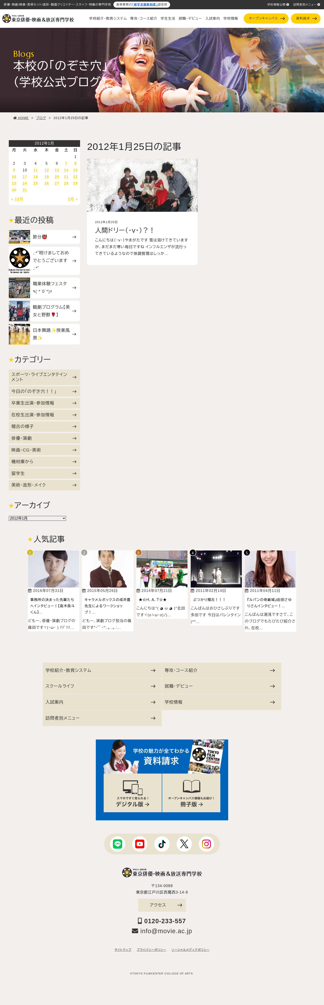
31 (24, 190)
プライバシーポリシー (151, 949)
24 (24, 183)
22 (75, 177)
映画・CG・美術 (43, 450)
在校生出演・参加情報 (43, 414)
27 (57, 183)
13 (57, 170)
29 (75, 183)
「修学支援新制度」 (145, 4)
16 (14, 177)
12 (46, 170)
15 (75, 170)
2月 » (73, 199)
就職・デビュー (190, 18)
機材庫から (43, 461)
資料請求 (306, 18)
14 (66, 170)
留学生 (43, 473)
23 (14, 183)
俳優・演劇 (43, 438)
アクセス (166, 905)
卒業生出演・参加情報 (43, 403)
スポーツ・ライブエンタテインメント (43, 377)
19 (46, 177)
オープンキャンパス (267, 18)
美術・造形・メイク (43, 485)
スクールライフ (101, 686)
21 (66, 177)
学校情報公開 (278, 4)
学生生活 (168, 18)
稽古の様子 (43, 426)
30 (14, 190)
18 (35, 177)
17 (24, 177)
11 (35, 170)
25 (35, 183)
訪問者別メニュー (306, 4)
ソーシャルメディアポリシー (190, 949)
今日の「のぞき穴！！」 (43, 391)
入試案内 (212, 18)
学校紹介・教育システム (108, 18)
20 (57, 177)
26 (46, 183)
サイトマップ (123, 949)
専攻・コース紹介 (143, 18)
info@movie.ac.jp (162, 931)
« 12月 (17, 199)
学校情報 (230, 18)
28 (66, 183)
